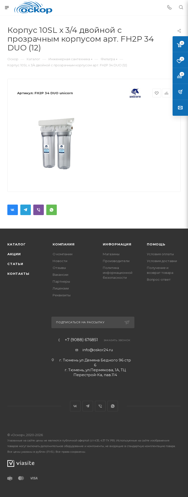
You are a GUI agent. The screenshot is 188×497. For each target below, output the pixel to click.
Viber (38, 210)
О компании (62, 254)
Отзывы (59, 268)
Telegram (25, 210)
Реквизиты (61, 295)
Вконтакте (12, 210)
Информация (117, 244)
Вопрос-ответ (159, 279)
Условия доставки (162, 261)
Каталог (16, 244)
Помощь (156, 244)
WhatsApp (51, 210)
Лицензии (61, 288)
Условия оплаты (160, 254)
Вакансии (60, 275)
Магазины (111, 254)
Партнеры (61, 281)
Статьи (15, 264)
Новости (60, 261)
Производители (116, 261)
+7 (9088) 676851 (81, 340)
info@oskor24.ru (97, 349)
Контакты (18, 274)
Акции (14, 254)
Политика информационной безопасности (117, 272)
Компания (63, 244)
